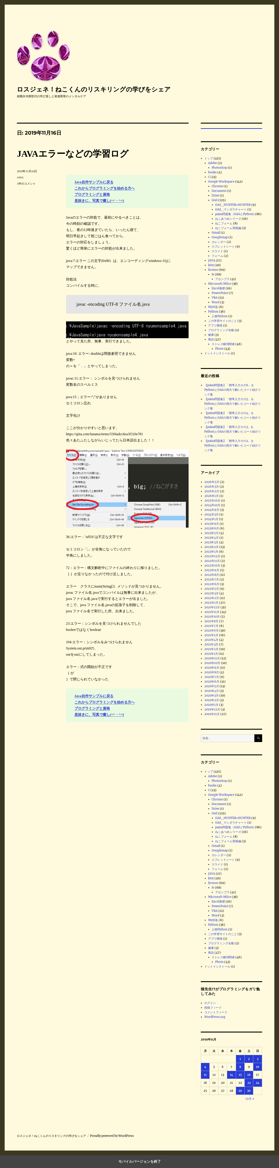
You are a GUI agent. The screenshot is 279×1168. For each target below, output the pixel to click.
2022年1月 (211, 603)
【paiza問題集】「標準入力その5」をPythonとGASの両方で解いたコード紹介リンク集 (232, 403)
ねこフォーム (223, 223)
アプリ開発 (215, 325)
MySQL (213, 307)
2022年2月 (211, 598)
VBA (215, 298)
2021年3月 (211, 644)
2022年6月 (211, 584)
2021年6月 (211, 630)
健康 (211, 335)
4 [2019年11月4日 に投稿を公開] (205, 1067)
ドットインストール (217, 353)
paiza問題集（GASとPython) (234, 214)
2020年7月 (211, 677)
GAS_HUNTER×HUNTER (233, 205)
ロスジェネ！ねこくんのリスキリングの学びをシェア (94, 89)
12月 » (250, 1099)
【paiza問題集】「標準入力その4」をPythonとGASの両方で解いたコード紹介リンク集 (232, 417)
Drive (215, 195)
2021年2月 (211, 649)
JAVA (20, 177)
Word (215, 302)
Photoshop (219, 168)
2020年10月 (212, 663)
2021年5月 (211, 635)
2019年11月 (212, 714)
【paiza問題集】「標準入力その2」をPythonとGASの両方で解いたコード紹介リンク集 (232, 445)
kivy (211, 265)
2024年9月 (211, 510)
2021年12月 (212, 607)
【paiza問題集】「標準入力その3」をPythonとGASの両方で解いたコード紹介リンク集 (232, 431)
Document (219, 191)
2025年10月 (212, 500)
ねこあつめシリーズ (228, 219)
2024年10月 (212, 505)
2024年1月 (211, 519)
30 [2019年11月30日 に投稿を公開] (249, 1091)
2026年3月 (211, 487)
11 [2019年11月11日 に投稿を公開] (205, 1075)
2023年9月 (211, 524)
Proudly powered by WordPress (112, 1136)
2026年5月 (211, 482)
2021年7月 (211, 626)
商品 (211, 339)
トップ (208, 158)
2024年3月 (211, 514)
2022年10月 (212, 565)
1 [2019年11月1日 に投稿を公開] (240, 1059)
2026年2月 (211, 491)
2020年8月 (211, 672)
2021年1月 (211, 654)
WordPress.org (214, 1017)
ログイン (210, 1003)
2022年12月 (212, 556)
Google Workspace (221, 181)
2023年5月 (211, 533)
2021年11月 (211, 612)
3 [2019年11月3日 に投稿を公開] (257, 1059)
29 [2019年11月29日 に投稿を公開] (240, 1091)
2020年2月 (211, 700)
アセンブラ (222, 279)
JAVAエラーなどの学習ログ (72, 154)
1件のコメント (26, 183)
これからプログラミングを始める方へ (104, 188)
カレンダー (219, 242)
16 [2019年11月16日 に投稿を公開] (249, 1075)
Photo (219, 349)
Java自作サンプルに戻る (93, 182)
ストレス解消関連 (223, 344)
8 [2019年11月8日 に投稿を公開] (240, 1067)
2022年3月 (211, 593)
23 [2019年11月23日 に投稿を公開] (249, 1083)
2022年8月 (211, 575)
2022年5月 (211, 589)
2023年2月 (211, 547)
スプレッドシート (223, 246)
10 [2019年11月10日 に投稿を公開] (257, 1067)
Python (213, 311)
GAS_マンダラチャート (231, 209)
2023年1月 (211, 551)
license (213, 270)
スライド (217, 251)
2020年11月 (212, 658)
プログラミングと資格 (92, 194)
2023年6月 (211, 528)
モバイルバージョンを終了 (139, 1161)
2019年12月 (212, 709)
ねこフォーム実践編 (228, 228)
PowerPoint (220, 293)
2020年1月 (211, 705)
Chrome (217, 186)
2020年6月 (211, 681)
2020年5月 (211, 686)
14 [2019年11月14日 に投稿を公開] (231, 1075)
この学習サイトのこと (222, 321)
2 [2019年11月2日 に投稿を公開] (249, 1059)
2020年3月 (211, 695)
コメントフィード (215, 1012)
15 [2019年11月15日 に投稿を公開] (240, 1075)
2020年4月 (211, 691)
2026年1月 (211, 496)
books (212, 172)
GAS (215, 200)
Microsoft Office (219, 284)
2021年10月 (212, 616)
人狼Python (220, 316)
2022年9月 (211, 570)
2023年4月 (211, 538)
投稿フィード (213, 1008)
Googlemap (220, 237)
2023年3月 (211, 542)
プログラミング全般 (221, 330)
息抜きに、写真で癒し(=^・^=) (99, 200)
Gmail (216, 233)
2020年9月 (211, 668)
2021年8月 (211, 621)
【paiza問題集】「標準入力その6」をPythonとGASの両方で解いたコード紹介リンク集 (232, 389)
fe (213, 274)
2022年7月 (211, 579)
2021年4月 (211, 640)
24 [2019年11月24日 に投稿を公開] (257, 1083)
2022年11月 (212, 561)
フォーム (217, 256)
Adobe (212, 163)
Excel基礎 (218, 288)
